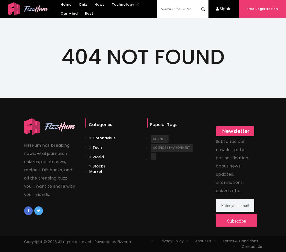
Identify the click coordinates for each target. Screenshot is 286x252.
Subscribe (236, 221)
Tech (95, 147)
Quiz (83, 4)
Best (89, 13)
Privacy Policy (172, 241)
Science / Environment (171, 147)
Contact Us (252, 246)
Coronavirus (102, 138)
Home (66, 4)
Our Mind (69, 13)
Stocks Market (97, 169)
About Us (203, 241)
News (99, 4)
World (96, 157)
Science (159, 139)
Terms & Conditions (240, 241)
